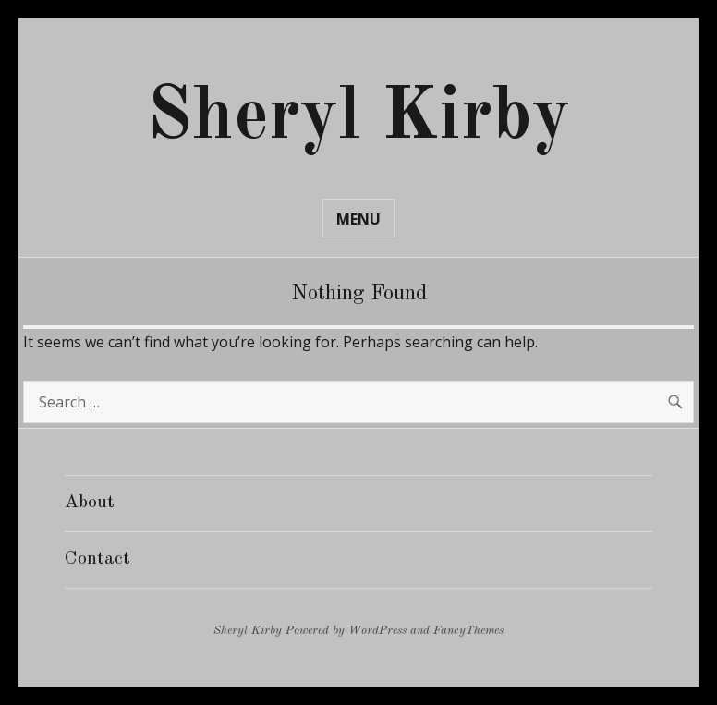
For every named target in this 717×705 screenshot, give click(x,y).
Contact (97, 559)
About (90, 502)
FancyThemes (468, 631)
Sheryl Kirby (358, 118)
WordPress (377, 631)
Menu (358, 219)
